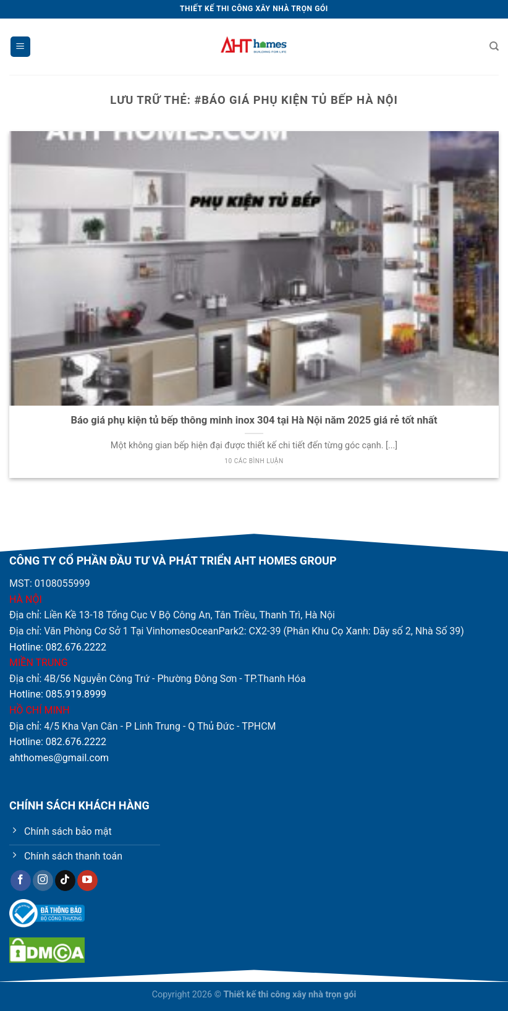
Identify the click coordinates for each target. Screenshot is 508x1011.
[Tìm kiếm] (494, 46)
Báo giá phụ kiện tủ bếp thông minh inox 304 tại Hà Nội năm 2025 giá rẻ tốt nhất (253, 420)
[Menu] (20, 46)
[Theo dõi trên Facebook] (21, 880)
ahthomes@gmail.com (59, 758)
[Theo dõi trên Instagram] (43, 880)
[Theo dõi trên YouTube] (87, 880)
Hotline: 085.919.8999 (57, 694)
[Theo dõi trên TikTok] (65, 880)
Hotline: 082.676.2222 (57, 647)
